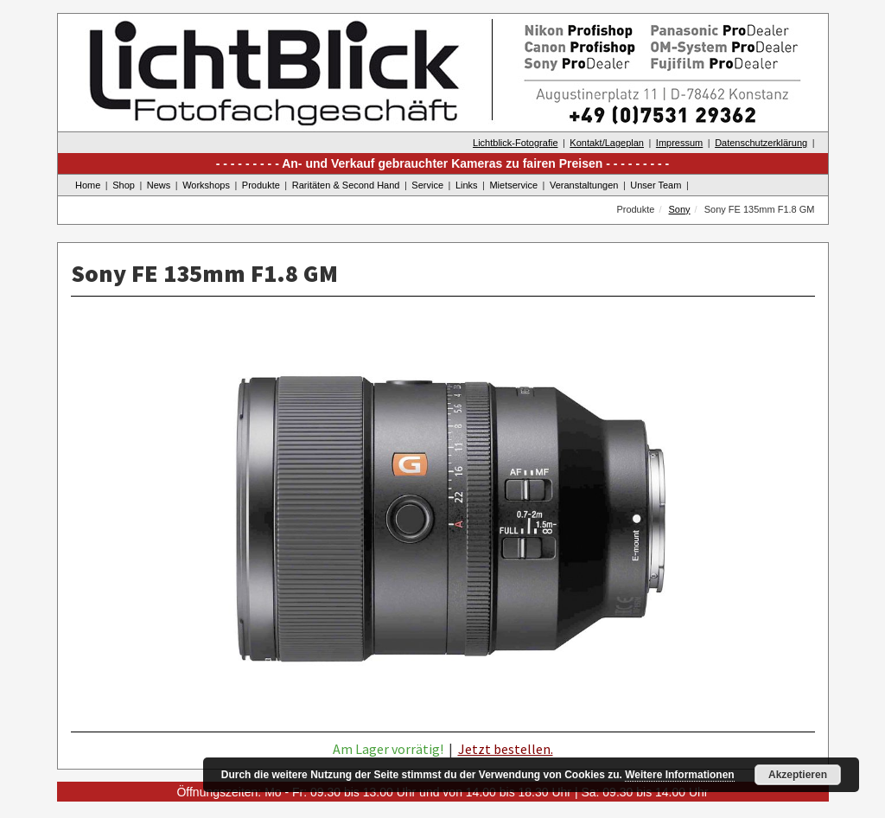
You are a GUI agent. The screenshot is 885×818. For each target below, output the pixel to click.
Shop (123, 185)
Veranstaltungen (584, 185)
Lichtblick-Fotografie (515, 142)
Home (87, 185)
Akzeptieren (797, 775)
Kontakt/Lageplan (607, 142)
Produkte (261, 185)
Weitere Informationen (679, 775)
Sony (680, 209)
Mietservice (513, 185)
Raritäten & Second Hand (346, 185)
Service (427, 185)
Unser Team (655, 185)
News (159, 185)
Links (466, 185)
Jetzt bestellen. (505, 748)
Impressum (679, 142)
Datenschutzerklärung (761, 142)
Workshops (206, 185)
